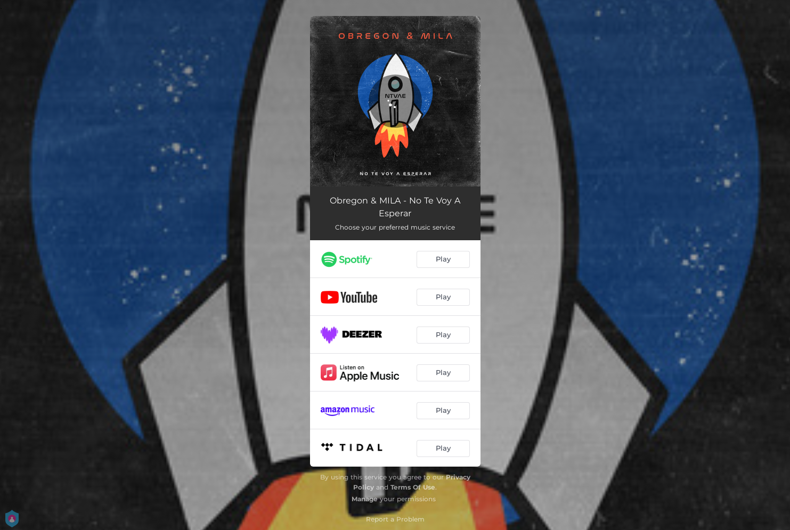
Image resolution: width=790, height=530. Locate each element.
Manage (365, 499)
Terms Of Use (412, 487)
